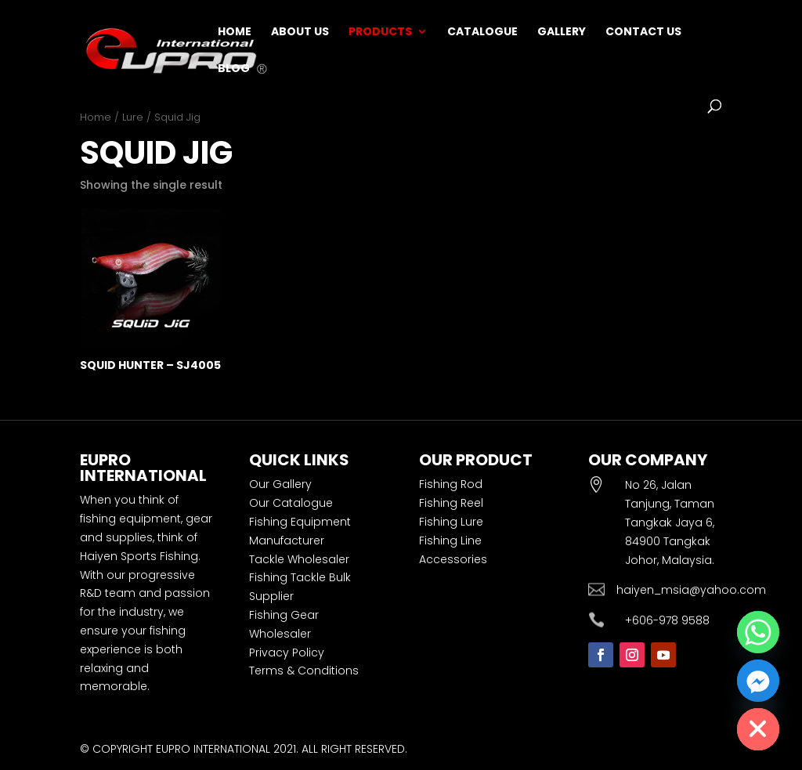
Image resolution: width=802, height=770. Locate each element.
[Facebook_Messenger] (758, 681)
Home (234, 32)
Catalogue (482, 32)
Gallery (561, 32)
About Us (300, 32)
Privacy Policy (286, 652)
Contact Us (643, 32)
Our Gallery (280, 484)
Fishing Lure (451, 522)
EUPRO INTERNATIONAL (213, 749)
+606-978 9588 (667, 620)
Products (380, 32)
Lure (132, 117)
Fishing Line (450, 540)
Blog (234, 69)
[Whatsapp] (758, 632)
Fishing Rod (450, 484)
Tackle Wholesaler (299, 559)
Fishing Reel (451, 503)
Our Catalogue (291, 503)
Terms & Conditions (304, 670)
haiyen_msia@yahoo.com (691, 590)
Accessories (453, 559)
